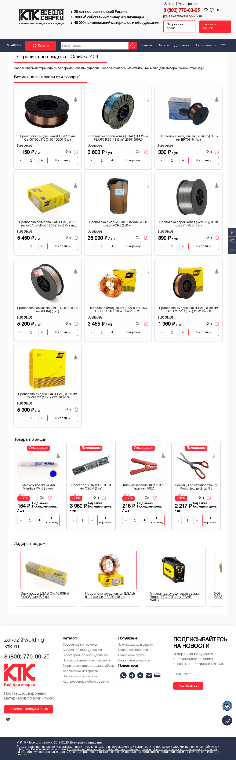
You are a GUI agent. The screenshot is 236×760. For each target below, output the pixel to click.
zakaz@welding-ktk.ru (185, 16)
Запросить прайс (175, 26)
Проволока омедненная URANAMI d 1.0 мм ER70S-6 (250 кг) (118, 224)
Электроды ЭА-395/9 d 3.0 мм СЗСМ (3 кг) (91, 487)
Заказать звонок (209, 26)
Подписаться (188, 685)
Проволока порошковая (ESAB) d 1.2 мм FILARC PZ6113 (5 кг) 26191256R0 (118, 138)
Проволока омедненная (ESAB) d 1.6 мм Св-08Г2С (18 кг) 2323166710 (47, 395)
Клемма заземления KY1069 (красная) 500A (143, 487)
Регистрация (187, 4)
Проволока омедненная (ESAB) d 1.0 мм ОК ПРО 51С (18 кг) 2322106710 (118, 310)
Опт (71, 152)
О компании (205, 45)
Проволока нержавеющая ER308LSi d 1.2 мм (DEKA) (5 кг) (47, 310)
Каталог (41, 45)
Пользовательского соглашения (176, 749)
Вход (169, 4)
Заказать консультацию (28, 709)
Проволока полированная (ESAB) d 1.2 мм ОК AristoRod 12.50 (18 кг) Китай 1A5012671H (47, 224)
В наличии (24, 145)
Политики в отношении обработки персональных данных (109, 749)
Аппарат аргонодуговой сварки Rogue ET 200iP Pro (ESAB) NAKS (175, 597)
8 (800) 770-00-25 (181, 11)
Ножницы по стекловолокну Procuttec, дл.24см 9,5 (196, 487)
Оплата (163, 45)
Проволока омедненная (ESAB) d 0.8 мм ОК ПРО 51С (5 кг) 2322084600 (188, 310)
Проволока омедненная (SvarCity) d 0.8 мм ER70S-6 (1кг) (189, 138)
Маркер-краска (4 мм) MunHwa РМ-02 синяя (38, 487)
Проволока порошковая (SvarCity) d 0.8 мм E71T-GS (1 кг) (188, 224)
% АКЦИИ (14, 45)
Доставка (181, 45)
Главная (146, 45)
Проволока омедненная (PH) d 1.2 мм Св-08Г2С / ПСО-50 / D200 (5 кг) (47, 138)
